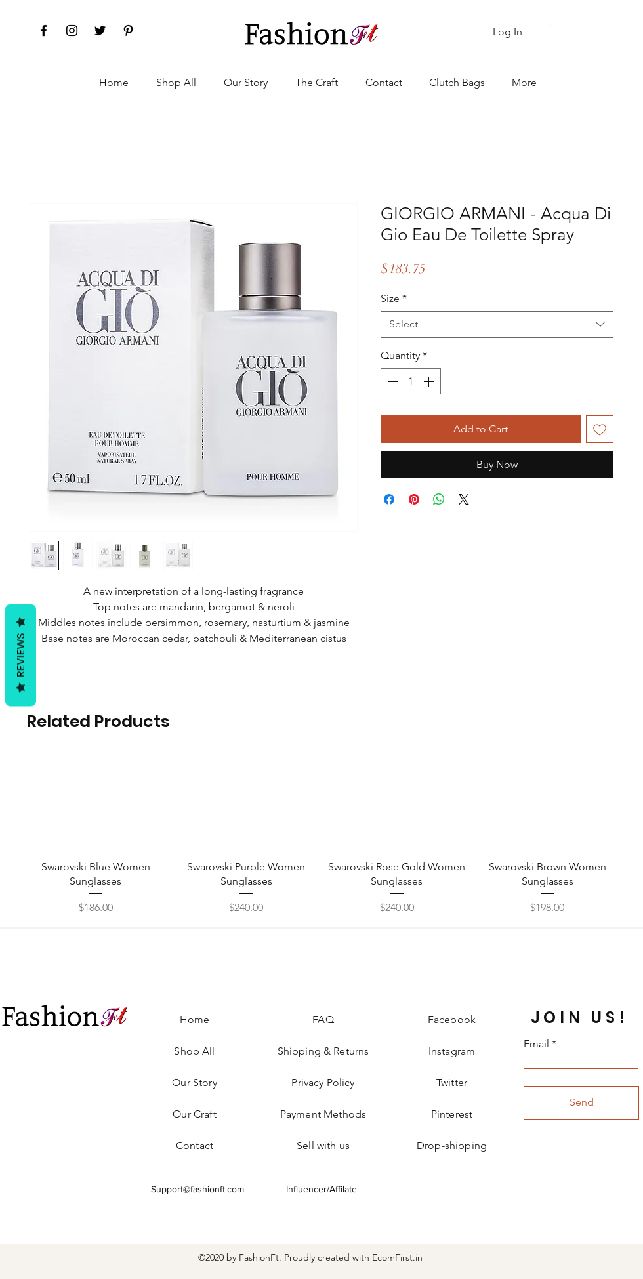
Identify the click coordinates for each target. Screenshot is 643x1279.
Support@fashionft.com (197, 1189)
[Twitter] (100, 30)
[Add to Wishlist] (599, 429)
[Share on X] (464, 499)
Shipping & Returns (323, 1051)
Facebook (452, 1019)
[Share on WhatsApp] (439, 499)
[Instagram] (71, 30)
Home (195, 1019)
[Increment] (430, 381)
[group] (321, 836)
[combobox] (497, 324)
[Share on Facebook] (389, 499)
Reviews (20, 655)
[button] (550, 25)
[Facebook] (43, 30)
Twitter (451, 1082)
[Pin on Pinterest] (414, 499)
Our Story (194, 1082)
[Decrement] (392, 381)
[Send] (581, 1103)
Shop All (194, 1051)
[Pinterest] (128, 30)
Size (394, 298)
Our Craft (194, 1114)
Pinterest (451, 1114)
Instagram (451, 1051)
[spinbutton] (411, 381)
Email (536, 1044)
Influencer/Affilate (321, 1189)
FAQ (322, 1019)
